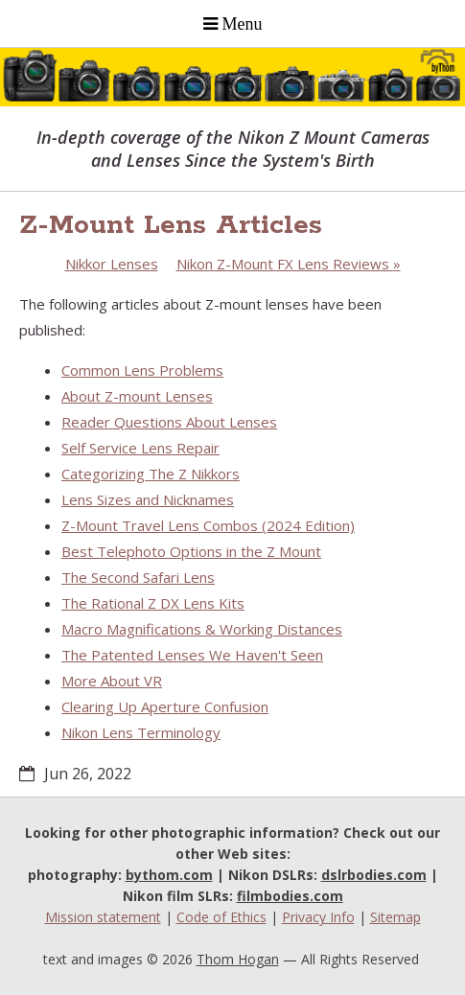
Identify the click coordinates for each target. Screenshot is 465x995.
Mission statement (103, 917)
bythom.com (169, 875)
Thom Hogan (238, 959)
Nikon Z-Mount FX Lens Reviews (288, 263)
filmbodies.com (290, 896)
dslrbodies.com (374, 875)
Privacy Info (318, 917)
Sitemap (395, 917)
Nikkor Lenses (111, 263)
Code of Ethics (221, 917)
